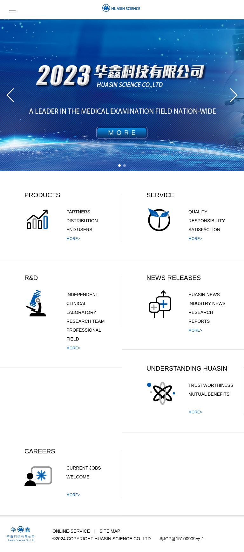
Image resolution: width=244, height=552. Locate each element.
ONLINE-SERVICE (71, 531)
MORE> (73, 239)
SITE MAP (109, 531)
